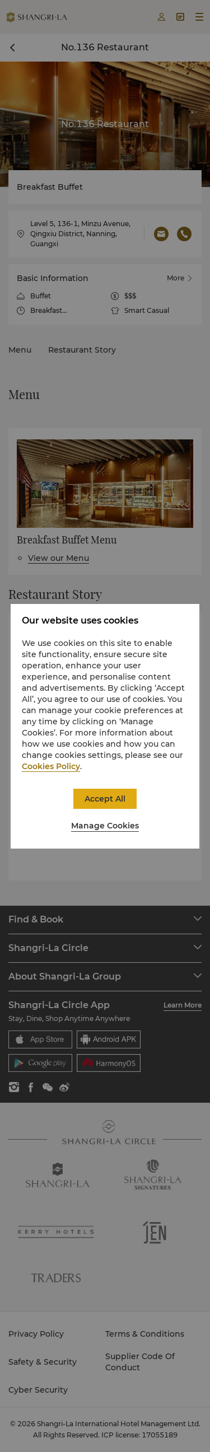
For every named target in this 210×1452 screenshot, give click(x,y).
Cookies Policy (51, 766)
